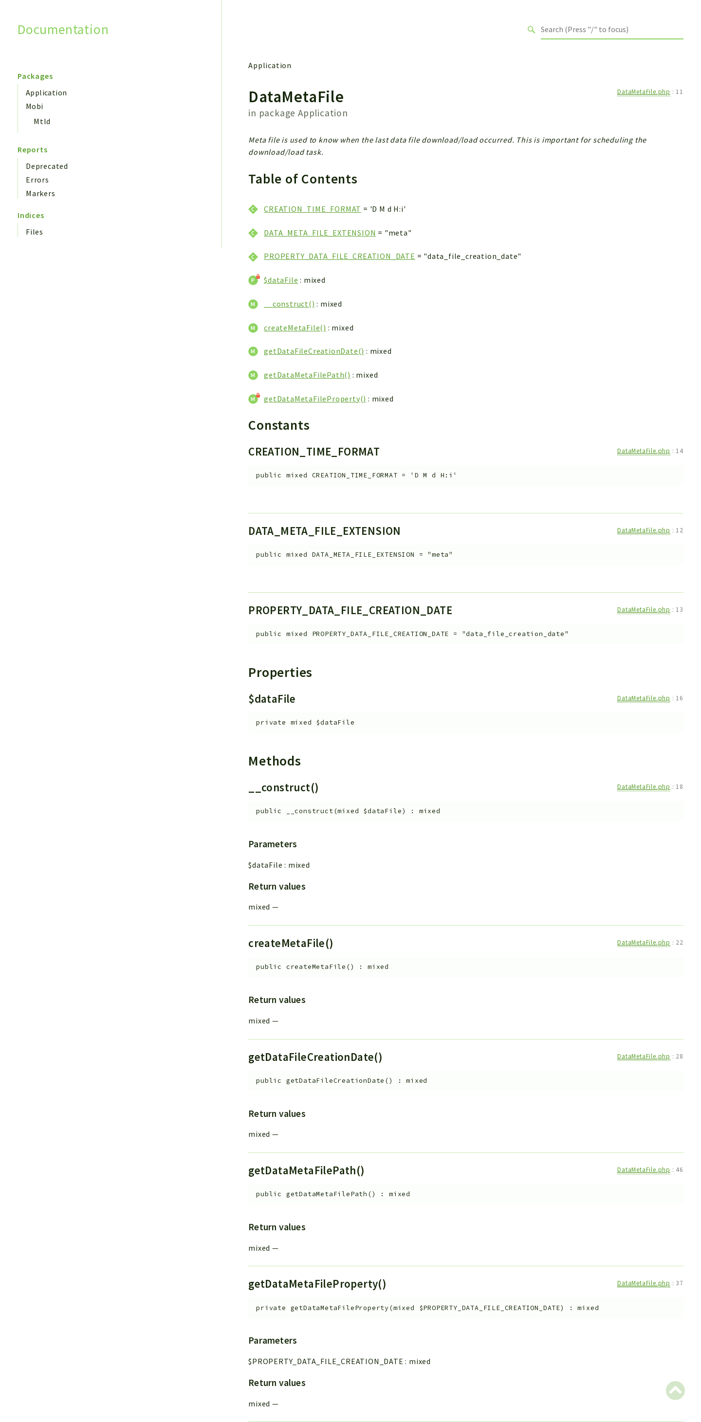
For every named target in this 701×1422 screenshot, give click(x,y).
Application (46, 92)
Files (34, 232)
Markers (40, 193)
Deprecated (47, 166)
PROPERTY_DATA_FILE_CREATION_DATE (339, 256)
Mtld (42, 121)
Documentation (63, 29)
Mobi (34, 106)
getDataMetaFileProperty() (315, 398)
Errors (37, 179)
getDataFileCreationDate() (314, 351)
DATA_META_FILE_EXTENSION (320, 232)
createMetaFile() (295, 327)
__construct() (289, 304)
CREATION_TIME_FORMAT (312, 209)
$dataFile (281, 280)
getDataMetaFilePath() (307, 375)
